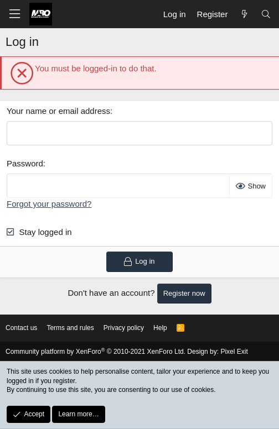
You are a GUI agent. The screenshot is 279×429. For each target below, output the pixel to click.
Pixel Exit (233, 351)
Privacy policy (124, 328)
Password (25, 163)
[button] (14, 14)
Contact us (21, 328)
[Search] (266, 14)
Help (160, 328)
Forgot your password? (49, 203)
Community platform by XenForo (95, 351)
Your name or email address (58, 111)
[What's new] (244, 14)
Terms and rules (70, 328)
